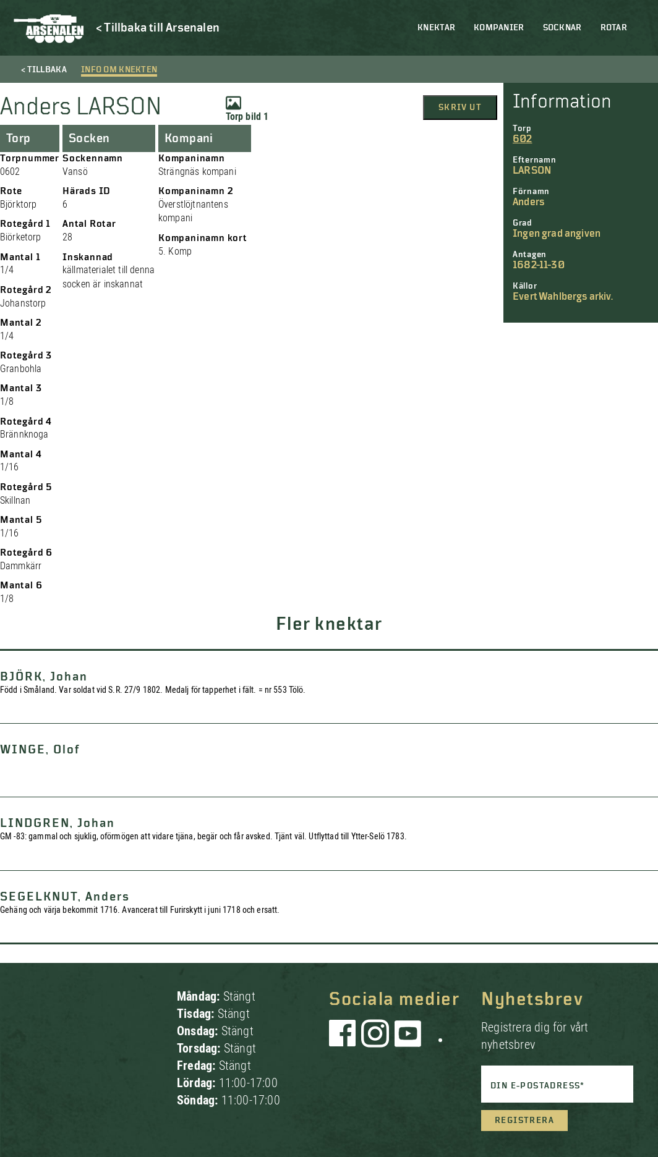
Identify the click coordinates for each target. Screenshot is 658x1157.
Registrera (524, 1120)
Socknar (562, 27)
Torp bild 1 (247, 108)
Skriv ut (460, 107)
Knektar (436, 27)
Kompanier (499, 27)
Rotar (613, 27)
